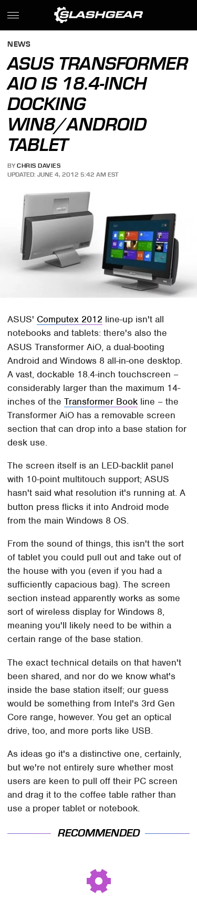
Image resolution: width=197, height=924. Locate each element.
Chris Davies (38, 165)
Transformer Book (101, 401)
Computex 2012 (69, 319)
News (18, 44)
